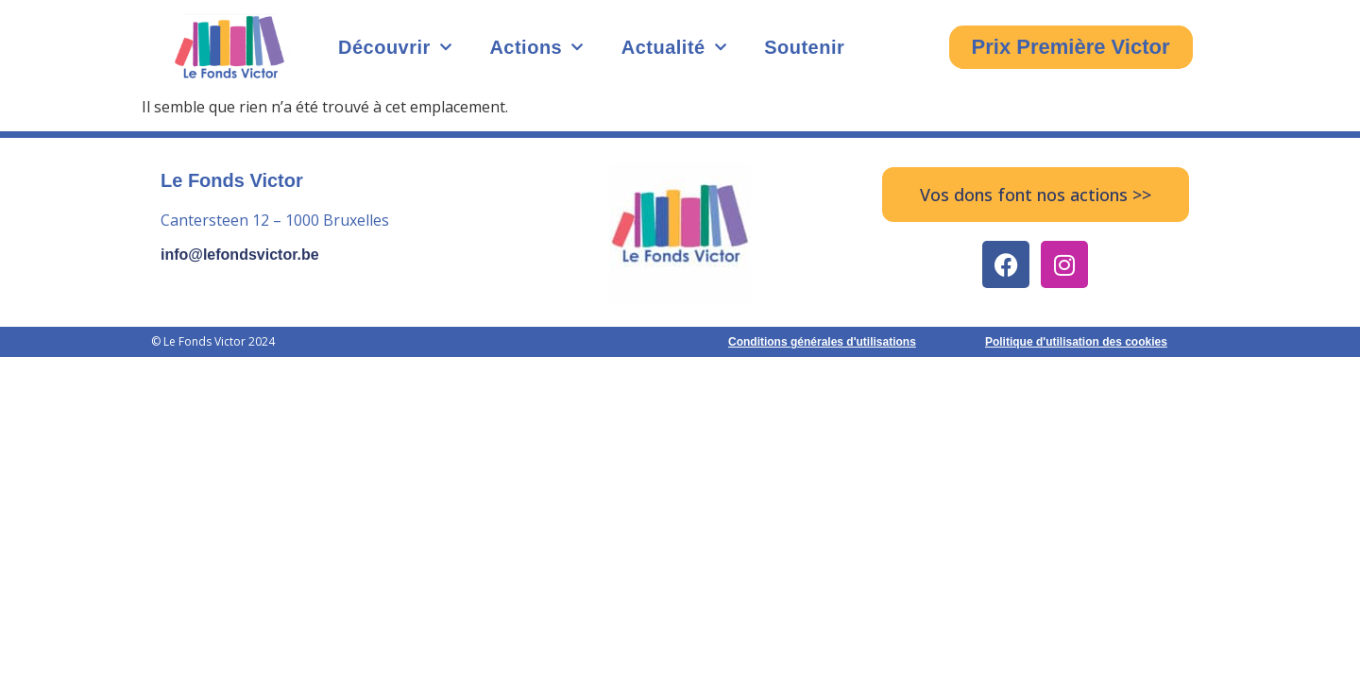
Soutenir (804, 47)
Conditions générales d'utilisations (822, 341)
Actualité (673, 47)
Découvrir (394, 47)
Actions (536, 47)
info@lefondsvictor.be (240, 254)
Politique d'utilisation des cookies (1076, 341)
